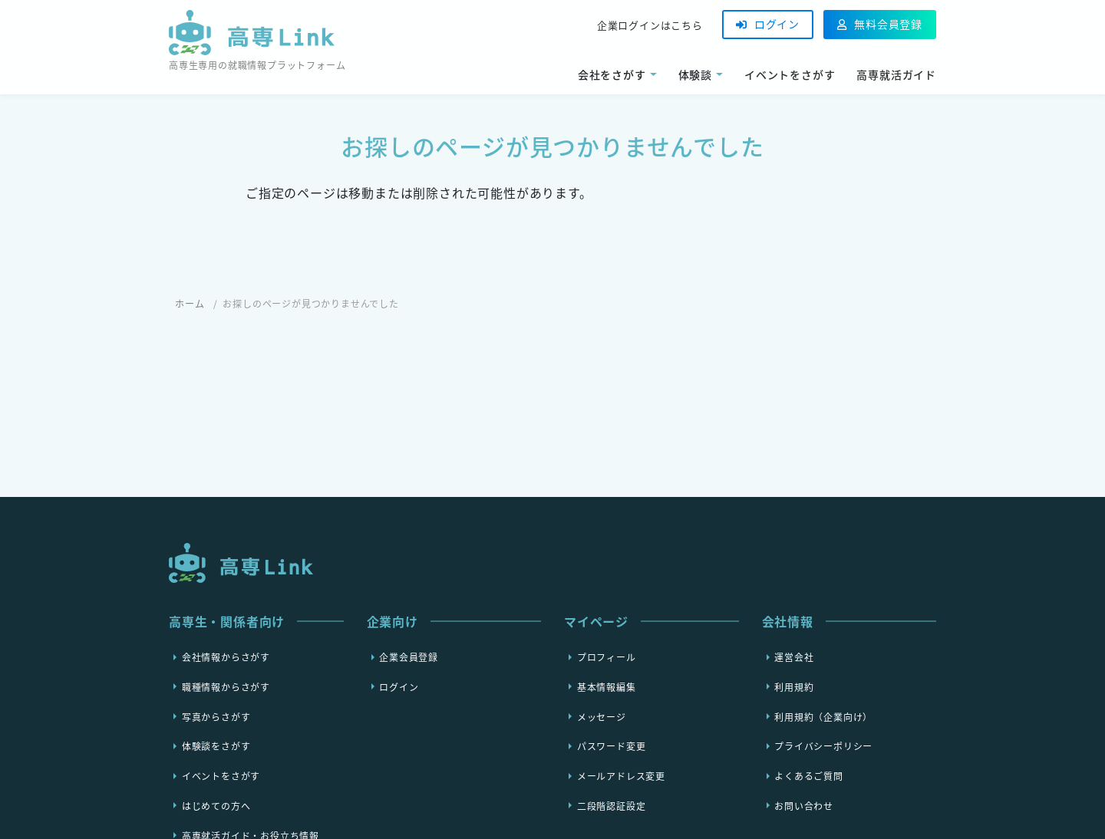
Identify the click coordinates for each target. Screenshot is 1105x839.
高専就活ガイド (896, 74)
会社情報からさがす (226, 657)
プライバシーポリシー (823, 746)
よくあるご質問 (808, 776)
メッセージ (601, 716)
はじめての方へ (216, 805)
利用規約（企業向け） (823, 716)
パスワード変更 (611, 746)
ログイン (768, 23)
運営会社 (793, 657)
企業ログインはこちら (650, 25)
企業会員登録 (408, 657)
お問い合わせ (803, 805)
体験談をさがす (216, 746)
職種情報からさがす (226, 686)
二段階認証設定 (611, 805)
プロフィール (606, 657)
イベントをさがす (789, 74)
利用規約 (793, 686)
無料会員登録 (879, 23)
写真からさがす (216, 716)
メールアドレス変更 (621, 776)
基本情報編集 (606, 686)
